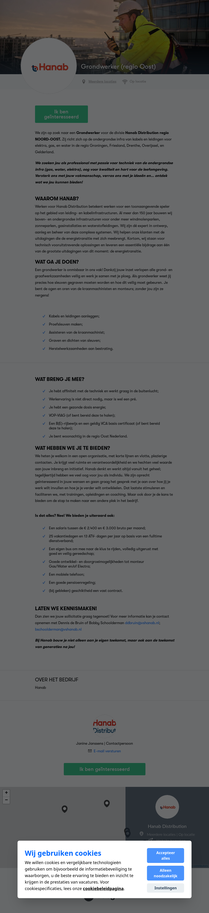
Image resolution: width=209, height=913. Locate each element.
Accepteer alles (165, 855)
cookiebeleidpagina (103, 888)
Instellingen (165, 888)
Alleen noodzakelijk (165, 873)
